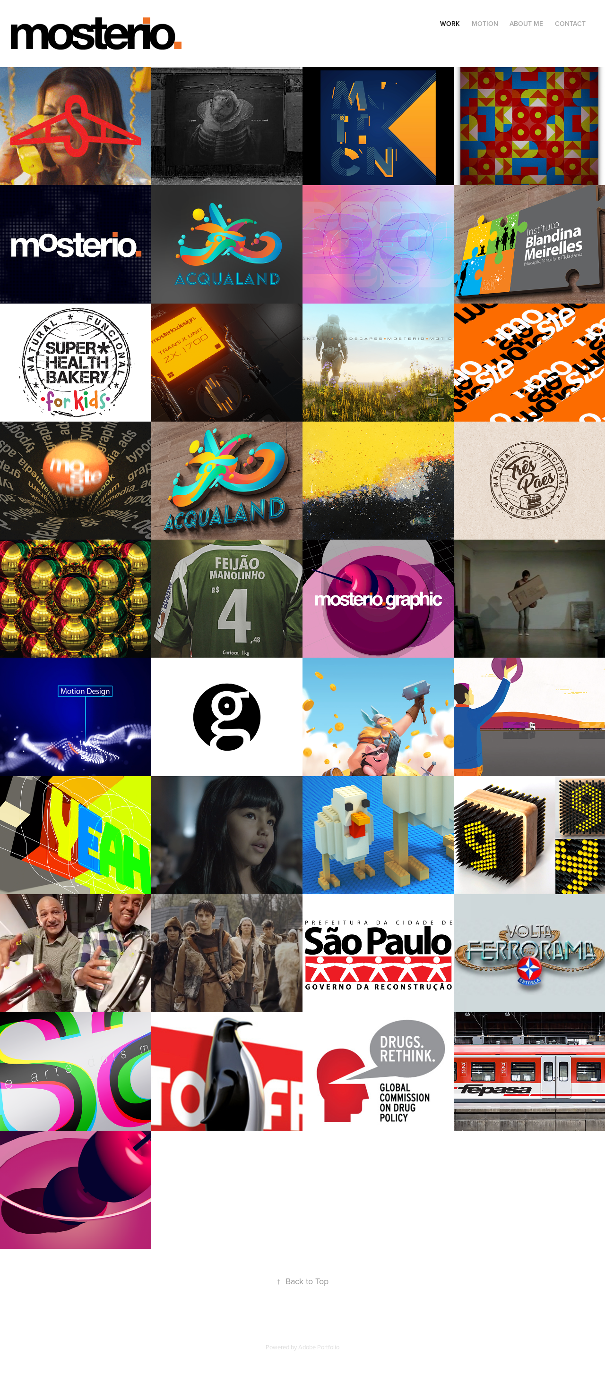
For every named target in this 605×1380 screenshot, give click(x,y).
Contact (570, 23)
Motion (485, 23)
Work (450, 23)
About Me (526, 23)
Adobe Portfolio (318, 1347)
